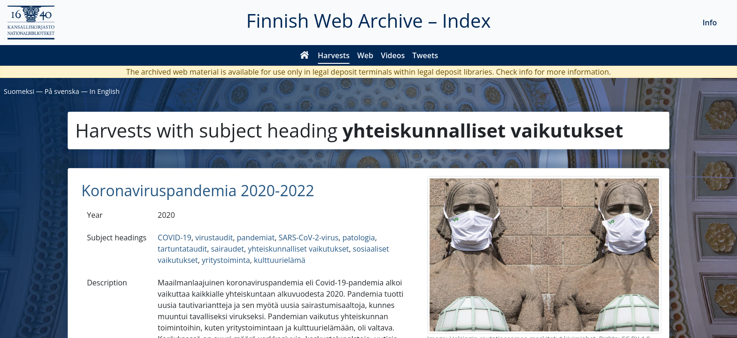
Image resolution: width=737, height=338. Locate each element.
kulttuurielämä (279, 260)
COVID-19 (175, 237)
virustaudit (214, 237)
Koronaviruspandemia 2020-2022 (197, 190)
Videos (393, 55)
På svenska (62, 91)
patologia (358, 237)
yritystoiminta (226, 260)
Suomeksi (19, 91)
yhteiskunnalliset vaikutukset (298, 249)
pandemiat (256, 237)
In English (104, 91)
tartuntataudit (182, 249)
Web (365, 55)
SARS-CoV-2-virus (308, 237)
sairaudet (227, 249)
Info (710, 22)
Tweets (425, 55)
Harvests (334, 55)
